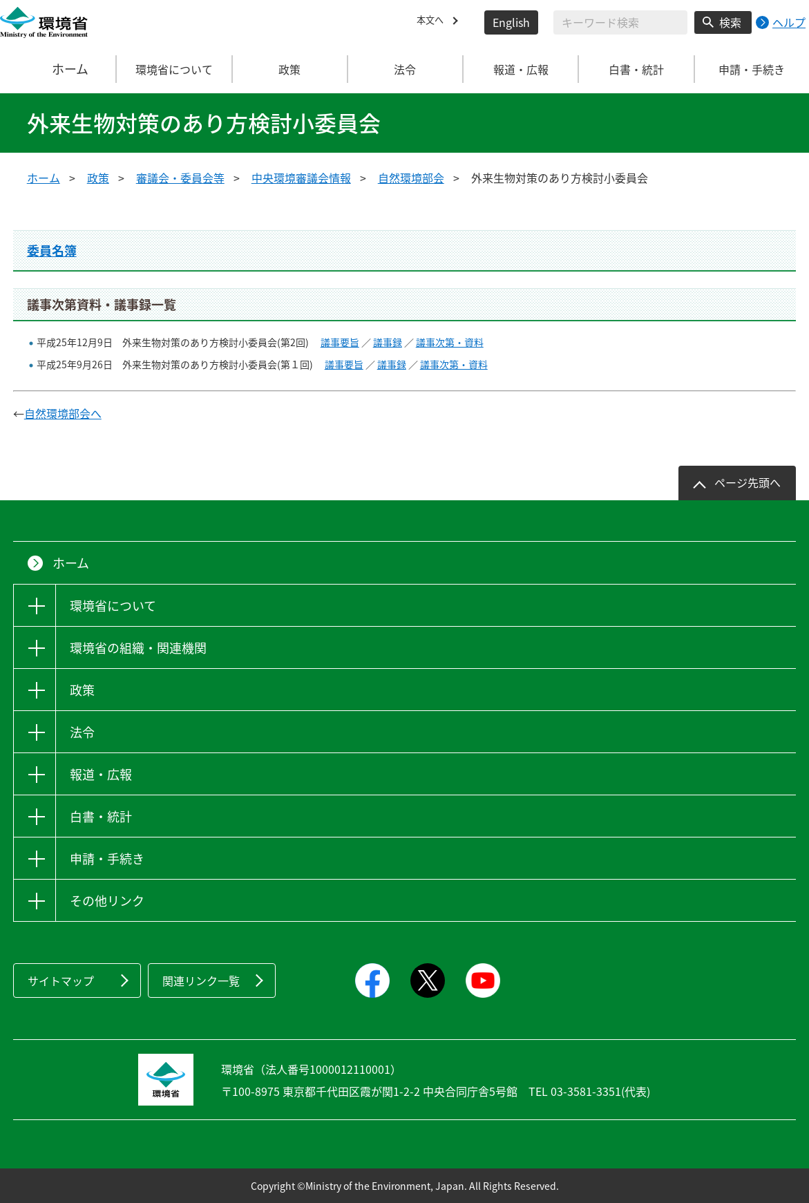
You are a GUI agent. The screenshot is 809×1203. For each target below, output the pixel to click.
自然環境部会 (411, 177)
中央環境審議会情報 (301, 177)
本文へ (433, 22)
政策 (98, 177)
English (511, 22)
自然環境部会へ (63, 413)
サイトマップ (61, 980)
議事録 (387, 342)
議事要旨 (340, 342)
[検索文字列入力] (620, 22)
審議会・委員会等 (180, 177)
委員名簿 (52, 250)
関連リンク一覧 (201, 980)
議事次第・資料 (450, 342)
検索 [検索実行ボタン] (730, 22)
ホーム (58, 69)
